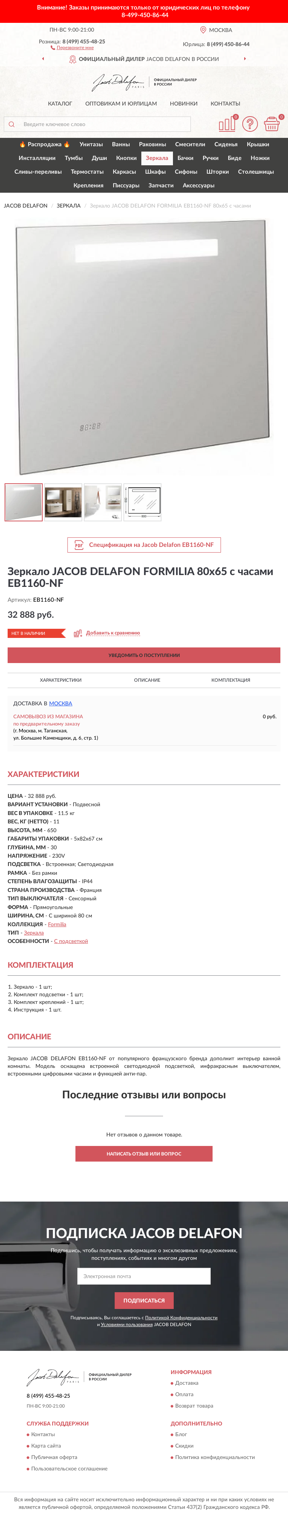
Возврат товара (194, 1406)
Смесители (190, 144)
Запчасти (161, 186)
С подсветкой (71, 941)
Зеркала (157, 158)
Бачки (186, 158)
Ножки (260, 158)
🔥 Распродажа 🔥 (44, 144)
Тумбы (74, 158)
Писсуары (126, 186)
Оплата (184, 1395)
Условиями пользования (127, 1324)
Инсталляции (37, 158)
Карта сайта (46, 1446)
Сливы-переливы (38, 172)
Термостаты (87, 172)
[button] (72, 47)
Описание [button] (147, 680)
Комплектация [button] (230, 680)
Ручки (211, 158)
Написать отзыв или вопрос (144, 1154)
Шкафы (155, 172)
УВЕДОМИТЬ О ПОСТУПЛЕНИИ (144, 655)
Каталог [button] (60, 104)
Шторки (217, 172)
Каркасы (124, 172)
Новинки (184, 104)
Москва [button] (60, 703)
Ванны (121, 144)
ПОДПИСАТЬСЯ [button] (144, 1301)
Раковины (152, 144)
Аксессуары (198, 186)
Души (99, 158)
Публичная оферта (54, 1458)
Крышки (258, 144)
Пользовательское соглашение (69, 1469)
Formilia (57, 924)
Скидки (184, 1446)
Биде (235, 158)
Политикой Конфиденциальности (181, 1317)
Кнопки (126, 158)
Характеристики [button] (61, 680)
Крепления (89, 186)
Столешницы (256, 172)
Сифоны (186, 172)
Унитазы (91, 144)
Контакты (225, 104)
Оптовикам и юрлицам (121, 104)
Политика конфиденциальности (215, 1458)
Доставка (186, 1383)
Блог (181, 1435)
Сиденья (226, 144)
